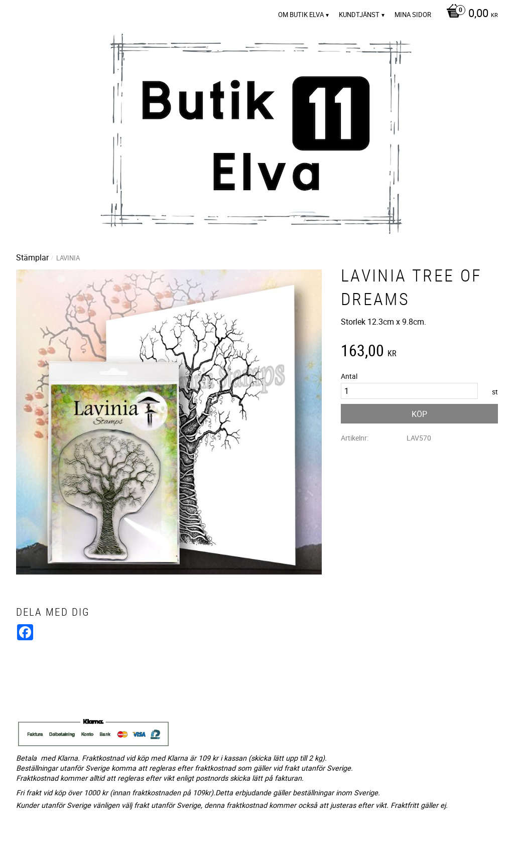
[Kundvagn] (469, 14)
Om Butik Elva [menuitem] (301, 14)
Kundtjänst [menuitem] (359, 14)
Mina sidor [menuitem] (413, 14)
